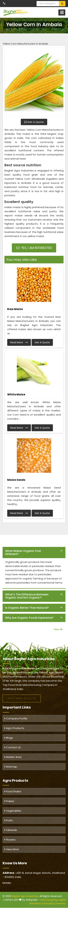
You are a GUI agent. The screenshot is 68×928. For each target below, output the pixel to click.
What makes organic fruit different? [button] (23, 552)
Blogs (8, 738)
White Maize (16, 394)
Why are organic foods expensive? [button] (29, 618)
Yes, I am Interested (34, 248)
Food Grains (12, 791)
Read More (19, 342)
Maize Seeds (16, 480)
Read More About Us (22, 698)
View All (58, 629)
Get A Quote (34, 122)
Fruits (8, 820)
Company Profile (15, 718)
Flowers (9, 839)
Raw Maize (15, 309)
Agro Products (14, 728)
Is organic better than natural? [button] (27, 608)
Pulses (9, 801)
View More (11, 849)
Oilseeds (10, 830)
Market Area (12, 757)
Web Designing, (49, 899)
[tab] (34, 552)
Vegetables (12, 810)
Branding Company (54, 903)
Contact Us (12, 747)
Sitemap (10, 766)
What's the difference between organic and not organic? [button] (26, 596)
